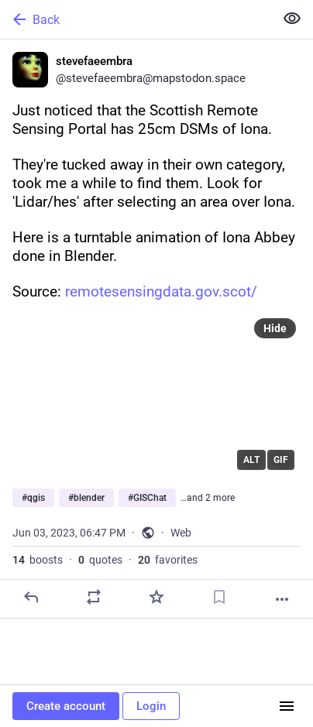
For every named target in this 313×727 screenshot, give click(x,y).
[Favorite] (156, 597)
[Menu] (287, 706)
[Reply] (31, 597)
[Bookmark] (219, 597)
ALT (251, 459)
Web (180, 532)
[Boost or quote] (93, 597)
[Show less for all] (292, 18)
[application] (156, 395)
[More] (282, 599)
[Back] (135, 19)
